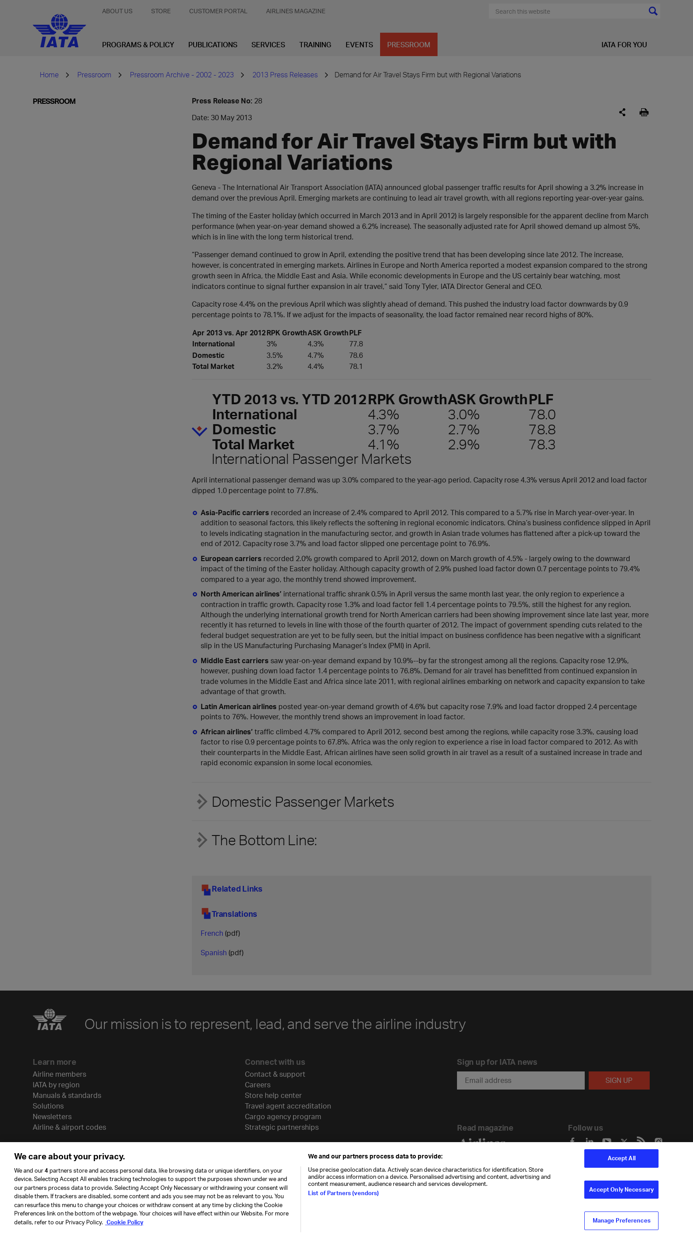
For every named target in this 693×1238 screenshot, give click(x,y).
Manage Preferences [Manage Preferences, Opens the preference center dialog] (622, 1226)
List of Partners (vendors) (343, 1198)
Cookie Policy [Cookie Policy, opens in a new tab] (124, 1227)
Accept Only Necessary (621, 1195)
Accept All (622, 1163)
